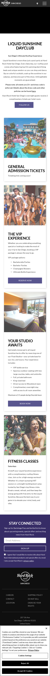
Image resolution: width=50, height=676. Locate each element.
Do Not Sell (33, 599)
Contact (10, 599)
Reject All (25, 663)
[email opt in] (5, 554)
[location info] (37, 3)
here (34, 91)
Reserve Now (25, 280)
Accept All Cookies (24, 671)
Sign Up (25, 548)
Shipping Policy (35, 595)
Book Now (25, 403)
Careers (10, 595)
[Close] (46, 628)
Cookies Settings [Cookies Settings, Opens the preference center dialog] (25, 656)
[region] (25, 650)
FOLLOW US (24, 105)
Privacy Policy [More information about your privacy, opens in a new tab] (33, 650)
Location (10, 603)
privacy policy (28, 561)
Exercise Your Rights (34, 604)
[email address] (25, 540)
